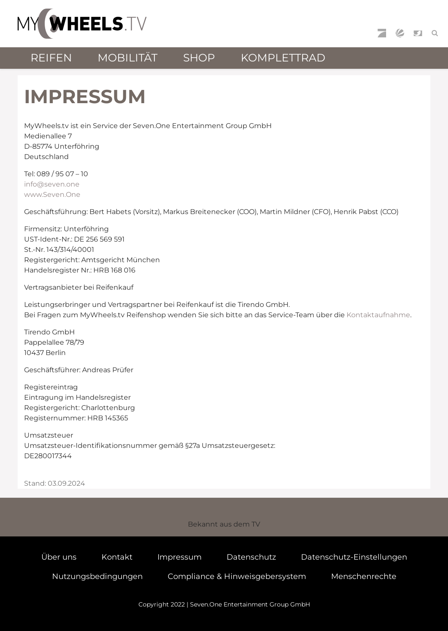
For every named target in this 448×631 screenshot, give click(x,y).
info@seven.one (52, 184)
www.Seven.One (52, 194)
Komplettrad (283, 57)
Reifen (51, 57)
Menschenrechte (363, 576)
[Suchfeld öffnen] (435, 33)
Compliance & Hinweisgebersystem (237, 576)
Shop (199, 57)
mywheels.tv (82, 23)
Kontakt (116, 557)
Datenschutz (251, 557)
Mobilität (127, 57)
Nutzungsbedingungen (97, 576)
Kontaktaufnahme (378, 315)
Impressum (179, 557)
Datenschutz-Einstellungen (354, 557)
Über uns (59, 557)
